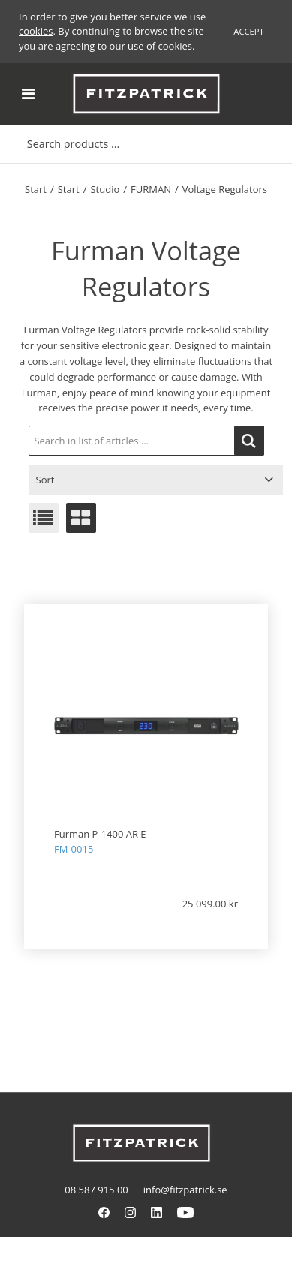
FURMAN (151, 189)
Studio (104, 189)
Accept (248, 31)
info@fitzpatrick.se (185, 1189)
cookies (36, 31)
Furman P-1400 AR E (100, 834)
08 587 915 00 (96, 1189)
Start (36, 189)
